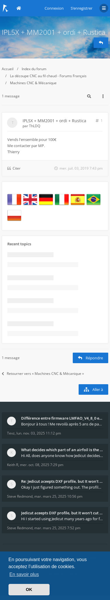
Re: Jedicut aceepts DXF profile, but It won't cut (62, 481)
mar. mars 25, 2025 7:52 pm (57, 527)
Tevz (11, 433)
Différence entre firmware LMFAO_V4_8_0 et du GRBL (62, 418)
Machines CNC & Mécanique (33, 82)
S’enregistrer (81, 8)
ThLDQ (34, 125)
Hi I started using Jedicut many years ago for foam (62, 518)
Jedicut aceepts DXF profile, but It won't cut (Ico (62, 512)
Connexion (54, 8)
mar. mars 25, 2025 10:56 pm (58, 496)
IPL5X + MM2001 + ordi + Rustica (53, 32)
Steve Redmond (20, 496)
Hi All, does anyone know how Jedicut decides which (62, 455)
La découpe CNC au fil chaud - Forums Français (48, 75)
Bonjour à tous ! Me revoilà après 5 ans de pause (62, 424)
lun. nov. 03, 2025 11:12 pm (38, 433)
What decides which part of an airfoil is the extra (62, 449)
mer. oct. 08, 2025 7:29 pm (41, 464)
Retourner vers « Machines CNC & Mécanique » (43, 373)
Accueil (7, 68)
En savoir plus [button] (24, 574)
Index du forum (34, 68)
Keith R (12, 464)
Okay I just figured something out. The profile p (62, 487)
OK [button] (29, 589)
